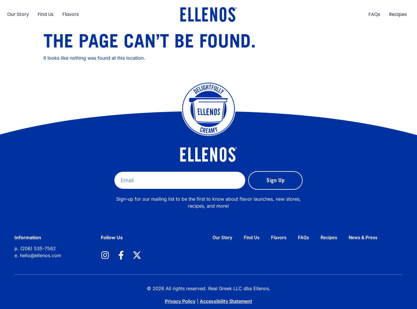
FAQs (374, 14)
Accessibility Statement (226, 301)
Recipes (398, 14)
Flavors (70, 14)
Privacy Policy (180, 301)
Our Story (18, 14)
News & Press (363, 237)
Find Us (46, 14)
